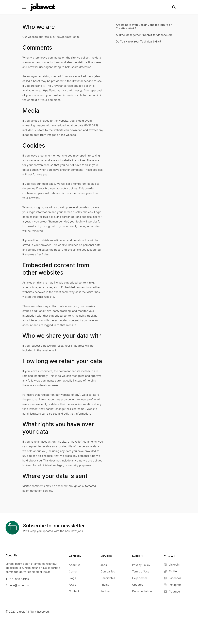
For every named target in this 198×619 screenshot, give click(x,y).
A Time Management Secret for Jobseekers (144, 35)
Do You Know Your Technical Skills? (138, 41)
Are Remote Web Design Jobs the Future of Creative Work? (144, 26)
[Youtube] (172, 591)
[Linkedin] (172, 564)
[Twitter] (172, 571)
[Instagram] (172, 585)
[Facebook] (172, 578)
